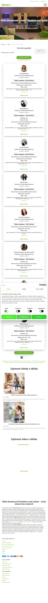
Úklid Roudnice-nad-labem (8, 361)
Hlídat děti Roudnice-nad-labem (21, 361)
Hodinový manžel (6, 582)
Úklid (9, 44)
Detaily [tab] (24, 289)
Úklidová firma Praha (6, 563)
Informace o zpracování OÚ (8, 544)
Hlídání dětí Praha (6, 565)
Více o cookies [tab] (39, 289)
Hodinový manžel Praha (7, 567)
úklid (28, 514)
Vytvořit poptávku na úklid (24, 352)
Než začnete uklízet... (24, 444)
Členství (4, 540)
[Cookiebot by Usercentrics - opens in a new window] (40, 285)
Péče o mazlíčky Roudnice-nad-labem (37, 361)
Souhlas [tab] (8, 289)
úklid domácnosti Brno (27, 521)
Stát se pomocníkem (34, 1)
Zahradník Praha (5, 569)
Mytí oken (4, 580)
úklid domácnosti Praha (14, 521)
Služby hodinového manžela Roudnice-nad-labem (33, 362)
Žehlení (3, 577)
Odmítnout (9, 316)
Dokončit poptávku (24, 57)
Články (3, 551)
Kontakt (4, 549)
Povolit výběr (24, 316)
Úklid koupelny (24, 471)
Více (31, 90)
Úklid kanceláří (5, 578)
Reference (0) (24, 92)
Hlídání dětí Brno (5, 573)
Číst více (23, 400)
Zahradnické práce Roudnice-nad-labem (13, 362)
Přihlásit (43, 1)
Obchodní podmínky (6, 542)
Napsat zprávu (24, 95)
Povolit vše (39, 316)
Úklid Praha (4, 562)
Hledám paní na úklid (6, 548)
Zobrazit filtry (40, 50)
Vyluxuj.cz (6, 4)
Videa (3, 553)
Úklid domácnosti (6, 575)
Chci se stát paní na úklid (7, 546)
